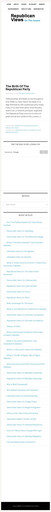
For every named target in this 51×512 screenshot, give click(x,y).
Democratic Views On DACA (18, 292)
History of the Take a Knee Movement (22, 413)
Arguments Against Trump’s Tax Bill (21, 419)
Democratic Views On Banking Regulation (24, 436)
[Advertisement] (25, 51)
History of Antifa (13, 326)
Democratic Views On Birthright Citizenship (24, 373)
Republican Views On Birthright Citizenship (24, 379)
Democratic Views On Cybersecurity (22, 280)
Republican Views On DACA (18, 298)
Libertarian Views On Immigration (20, 251)
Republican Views (12, 128)
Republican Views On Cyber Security (22, 286)
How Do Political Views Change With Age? (24, 430)
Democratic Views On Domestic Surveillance (25, 315)
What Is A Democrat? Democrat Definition (24, 350)
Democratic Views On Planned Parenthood (24, 425)
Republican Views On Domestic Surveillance (25, 321)
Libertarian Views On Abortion (19, 257)
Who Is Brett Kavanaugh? (17, 384)
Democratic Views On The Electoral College (25, 237)
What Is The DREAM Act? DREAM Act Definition (27, 309)
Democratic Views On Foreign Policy (22, 402)
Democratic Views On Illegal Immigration (24, 407)
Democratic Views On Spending (20, 231)
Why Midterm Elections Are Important (22, 390)
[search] (22, 152)
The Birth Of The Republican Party (18, 88)
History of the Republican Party (26, 126)
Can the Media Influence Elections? (21, 442)
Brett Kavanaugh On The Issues (20, 303)
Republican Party (22, 130)
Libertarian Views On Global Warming (22, 396)
